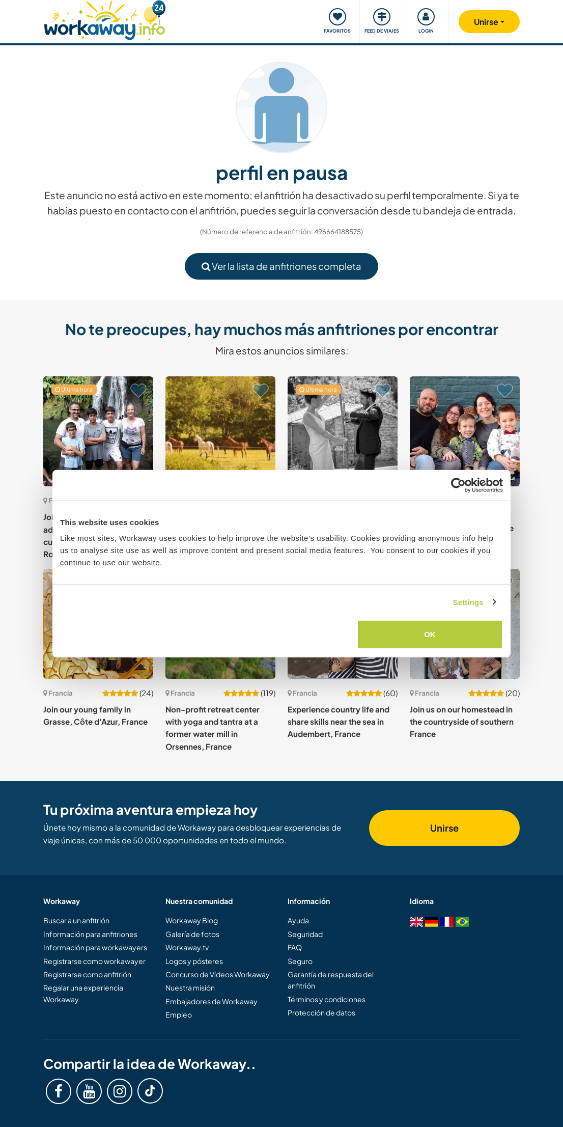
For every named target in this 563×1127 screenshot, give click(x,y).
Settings (468, 601)
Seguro (300, 961)
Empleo (178, 1014)
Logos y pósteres (194, 961)
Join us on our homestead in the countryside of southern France (462, 721)
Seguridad (305, 934)
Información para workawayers (95, 947)
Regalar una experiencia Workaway (83, 993)
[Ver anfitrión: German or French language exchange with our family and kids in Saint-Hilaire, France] (343, 431)
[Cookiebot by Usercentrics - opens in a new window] (458, 484)
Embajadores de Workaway (211, 1001)
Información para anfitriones (90, 934)
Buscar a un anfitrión (76, 920)
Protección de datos (321, 1012)
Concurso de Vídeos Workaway (217, 974)
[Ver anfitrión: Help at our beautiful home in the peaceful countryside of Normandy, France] (220, 431)
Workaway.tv (187, 947)
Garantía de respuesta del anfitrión (331, 980)
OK (430, 634)
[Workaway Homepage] (104, 19)
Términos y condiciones (326, 999)
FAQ (295, 947)
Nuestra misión (190, 987)
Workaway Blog (191, 920)
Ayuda (298, 920)
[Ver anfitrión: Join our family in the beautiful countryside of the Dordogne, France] (465, 431)
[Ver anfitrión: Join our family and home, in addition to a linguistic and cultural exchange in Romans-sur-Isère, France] (98, 431)
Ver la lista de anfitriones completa (281, 266)
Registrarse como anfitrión (87, 974)
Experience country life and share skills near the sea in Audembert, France (338, 721)
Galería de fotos (192, 934)
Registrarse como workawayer (94, 961)
